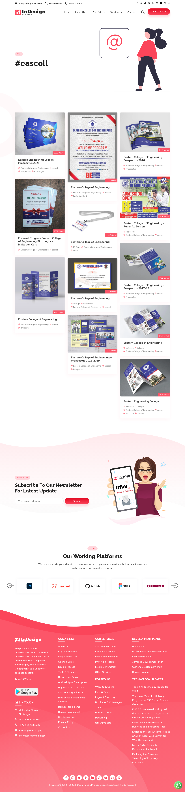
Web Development (105, 646)
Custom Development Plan (147, 666)
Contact (131, 12)
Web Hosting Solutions (70, 692)
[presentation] (10, 586)
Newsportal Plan (141, 656)
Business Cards (103, 712)
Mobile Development (106, 656)
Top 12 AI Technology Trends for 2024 (150, 688)
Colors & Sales (66, 661)
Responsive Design (68, 677)
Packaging (101, 717)
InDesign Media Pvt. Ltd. (87, 785)
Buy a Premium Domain (71, 687)
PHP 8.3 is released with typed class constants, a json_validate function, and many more (150, 713)
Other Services (103, 671)
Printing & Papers (104, 661)
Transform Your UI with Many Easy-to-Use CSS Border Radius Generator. (150, 700)
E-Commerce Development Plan (149, 651)
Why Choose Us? (67, 656)
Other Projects (103, 722)
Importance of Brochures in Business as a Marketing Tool (148, 724)
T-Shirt (99, 707)
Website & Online (104, 686)
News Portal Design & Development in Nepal (144, 747)
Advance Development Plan (147, 661)
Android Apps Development (73, 682)
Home (66, 12)
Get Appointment (67, 716)
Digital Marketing (68, 651)
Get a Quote (159, 11)
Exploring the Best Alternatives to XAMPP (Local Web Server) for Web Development (151, 735)
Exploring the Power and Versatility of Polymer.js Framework (145, 758)
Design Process (66, 666)
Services (116, 12)
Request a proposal (69, 711)
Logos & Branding (105, 697)
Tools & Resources (68, 671)
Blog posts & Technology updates (71, 699)
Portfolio (99, 12)
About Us (81, 12)
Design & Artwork (105, 651)
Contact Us (64, 727)
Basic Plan (138, 646)
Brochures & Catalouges (108, 702)
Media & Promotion (105, 666)
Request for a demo (69, 706)
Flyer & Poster (103, 692)
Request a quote (141, 671)
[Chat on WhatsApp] (178, 789)
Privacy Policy (66, 722)
